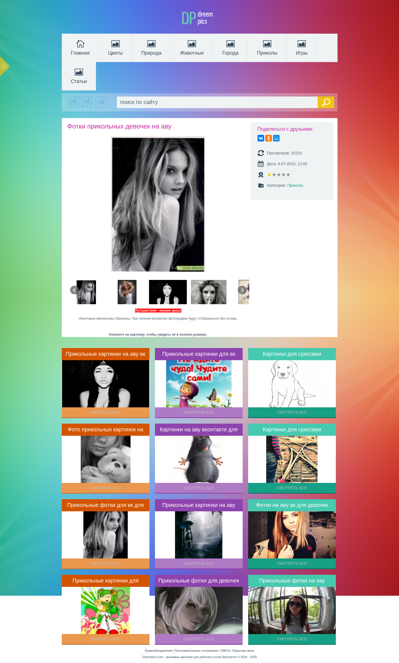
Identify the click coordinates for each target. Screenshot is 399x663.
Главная (80, 47)
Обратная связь (243, 650)
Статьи (79, 75)
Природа (151, 47)
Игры (301, 47)
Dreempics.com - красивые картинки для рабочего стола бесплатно (189, 657)
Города (230, 47)
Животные (192, 47)
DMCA (225, 650)
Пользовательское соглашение (196, 650)
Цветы (115, 47)
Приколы (267, 47)
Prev (74, 290)
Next (242, 290)
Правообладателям (158, 650)
